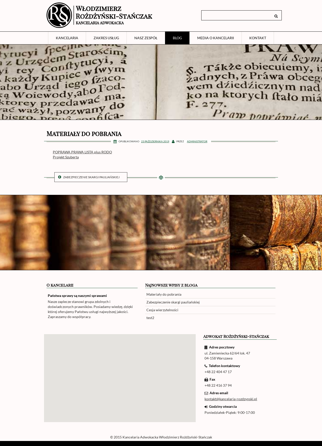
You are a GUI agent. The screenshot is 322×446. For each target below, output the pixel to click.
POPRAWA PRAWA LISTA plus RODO (82, 152)
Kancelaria (67, 38)
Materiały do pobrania (163, 294)
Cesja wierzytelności (162, 310)
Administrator (197, 141)
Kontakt (257, 38)
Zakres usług (106, 38)
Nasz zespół (145, 38)
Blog (177, 38)
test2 (150, 318)
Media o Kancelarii (215, 38)
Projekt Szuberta (66, 157)
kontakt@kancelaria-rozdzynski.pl (231, 399)
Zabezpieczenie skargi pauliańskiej (88, 177)
